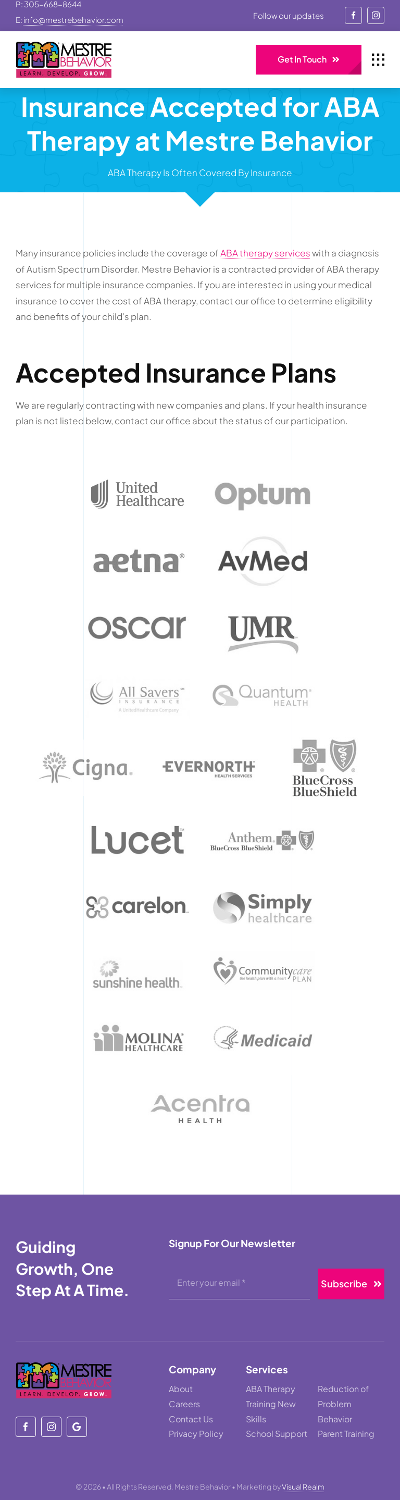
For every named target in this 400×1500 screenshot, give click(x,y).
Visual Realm (303, 1486)
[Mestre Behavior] (77, 1427)
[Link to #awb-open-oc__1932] (378, 60)
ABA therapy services (265, 253)
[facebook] (353, 15)
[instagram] (375, 15)
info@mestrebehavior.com (73, 19)
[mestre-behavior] (64, 46)
